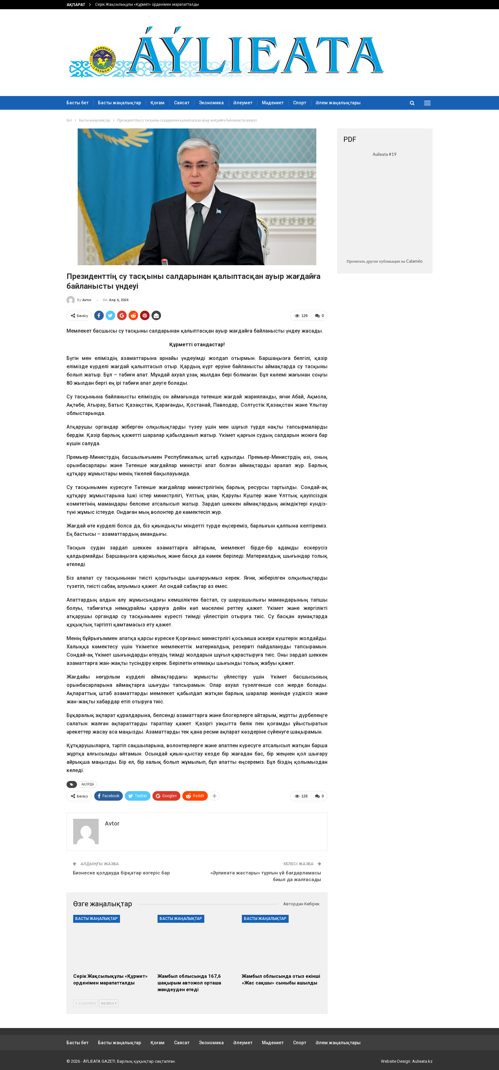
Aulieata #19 (385, 154)
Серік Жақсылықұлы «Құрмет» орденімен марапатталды (147, 4)
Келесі (108, 1002)
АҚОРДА (87, 783)
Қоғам (158, 102)
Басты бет (77, 102)
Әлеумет (242, 102)
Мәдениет (273, 102)
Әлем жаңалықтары (338, 102)
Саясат (181, 102)
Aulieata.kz (422, 1060)
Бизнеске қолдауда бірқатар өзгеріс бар (121, 871)
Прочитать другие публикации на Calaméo (384, 261)
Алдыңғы (85, 1002)
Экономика (211, 102)
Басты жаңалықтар (119, 102)
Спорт (299, 102)
